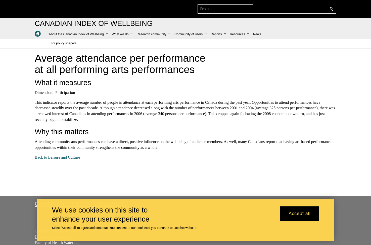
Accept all (299, 213)
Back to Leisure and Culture (57, 157)
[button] (78, 34)
